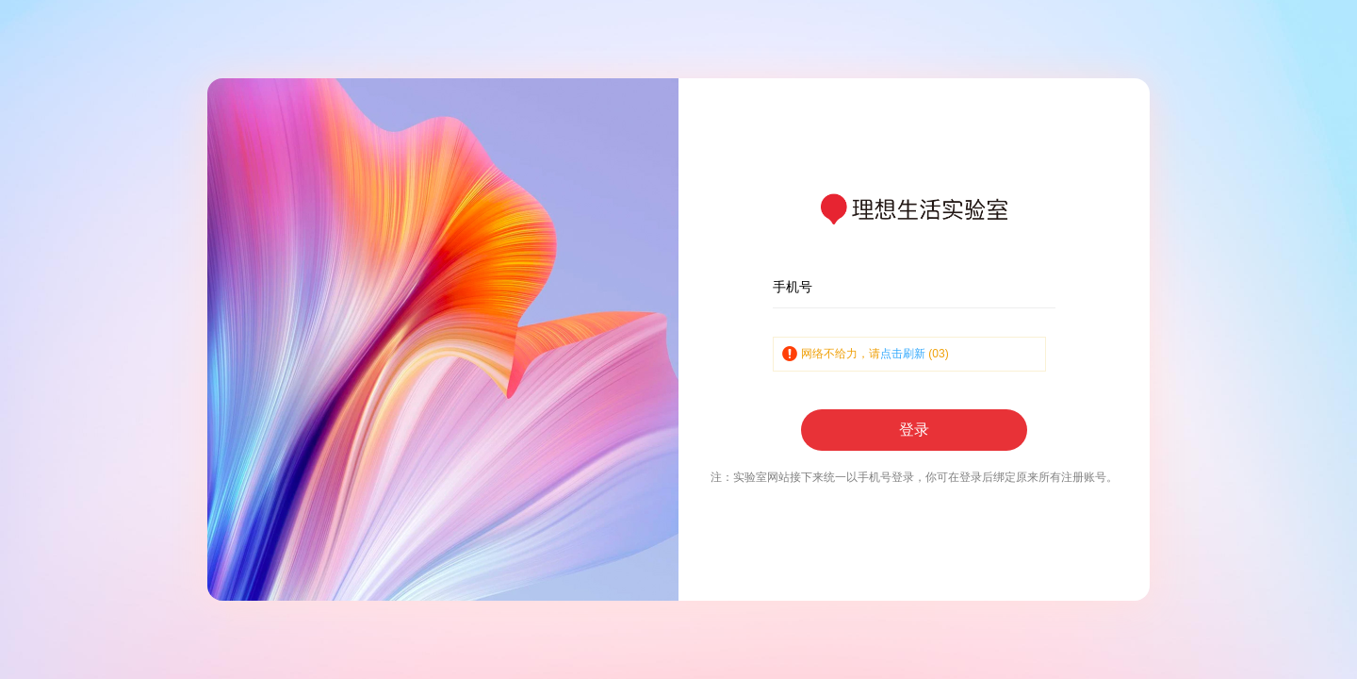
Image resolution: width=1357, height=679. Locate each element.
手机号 (792, 286)
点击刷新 (902, 353)
